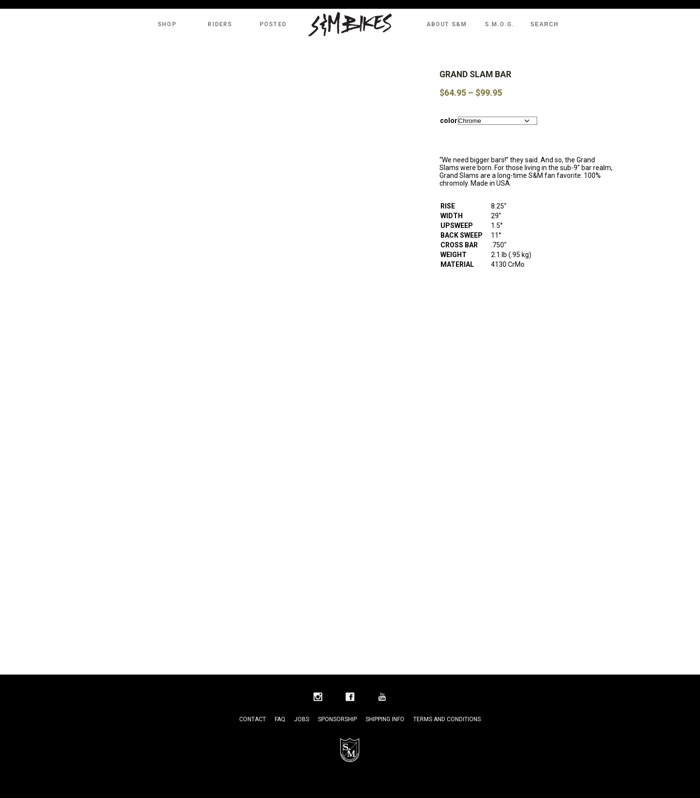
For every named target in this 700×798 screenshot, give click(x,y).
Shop (167, 24)
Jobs (301, 719)
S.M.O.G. (500, 24)
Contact (252, 719)
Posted (273, 24)
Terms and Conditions (447, 719)
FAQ (280, 719)
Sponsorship (337, 719)
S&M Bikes (350, 24)
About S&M (446, 24)
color (448, 120)
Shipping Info (385, 719)
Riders (220, 24)
